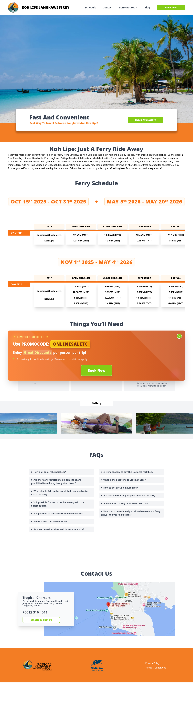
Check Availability (145, 119)
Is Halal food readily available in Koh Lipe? (126, 503)
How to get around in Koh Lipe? (120, 487)
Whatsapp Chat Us (41, 619)
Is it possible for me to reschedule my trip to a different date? (57, 504)
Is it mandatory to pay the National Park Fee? (128, 471)
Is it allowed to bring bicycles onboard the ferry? (129, 495)
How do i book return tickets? (50, 471)
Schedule (90, 7)
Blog (147, 7)
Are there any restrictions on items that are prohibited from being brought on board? (56, 481)
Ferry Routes (128, 7)
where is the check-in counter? (50, 521)
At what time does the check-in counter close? (59, 529)
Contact (107, 7)
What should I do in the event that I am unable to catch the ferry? (59, 493)
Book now (171, 7)
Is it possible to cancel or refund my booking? (58, 513)
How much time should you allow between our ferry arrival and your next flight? (130, 513)
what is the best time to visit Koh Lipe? (124, 479)
